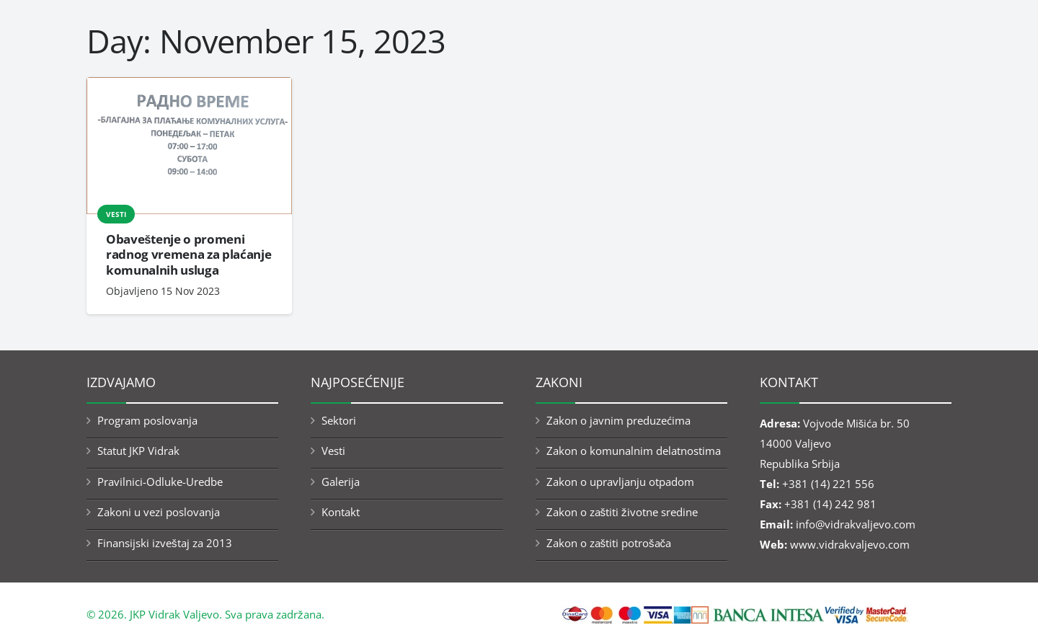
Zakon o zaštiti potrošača (609, 543)
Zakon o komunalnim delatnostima (633, 450)
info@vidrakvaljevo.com (855, 524)
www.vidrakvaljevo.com (850, 544)
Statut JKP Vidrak (138, 450)
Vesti (116, 214)
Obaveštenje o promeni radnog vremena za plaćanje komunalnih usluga (188, 254)
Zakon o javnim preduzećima (618, 420)
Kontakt (340, 512)
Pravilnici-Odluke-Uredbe (160, 481)
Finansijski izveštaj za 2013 (164, 543)
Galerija (340, 481)
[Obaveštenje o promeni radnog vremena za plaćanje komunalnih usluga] (189, 146)
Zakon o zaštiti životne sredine (622, 512)
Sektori (338, 420)
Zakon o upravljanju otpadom (620, 481)
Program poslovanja (147, 420)
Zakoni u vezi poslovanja (158, 512)
